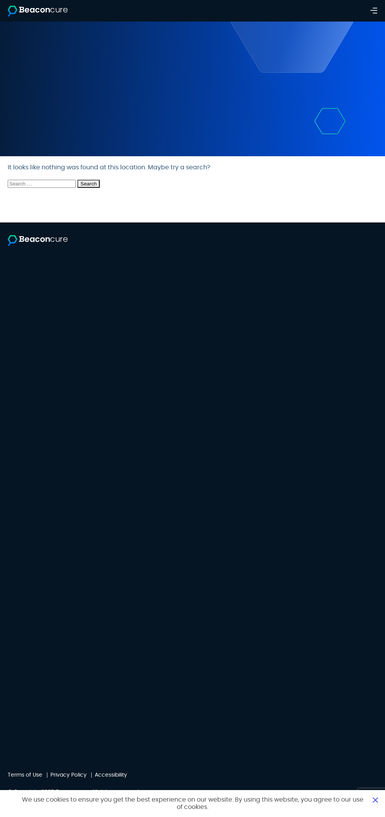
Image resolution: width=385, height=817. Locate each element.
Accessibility (111, 775)
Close (375, 799)
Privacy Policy (68, 775)
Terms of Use (25, 775)
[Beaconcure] (38, 11)
